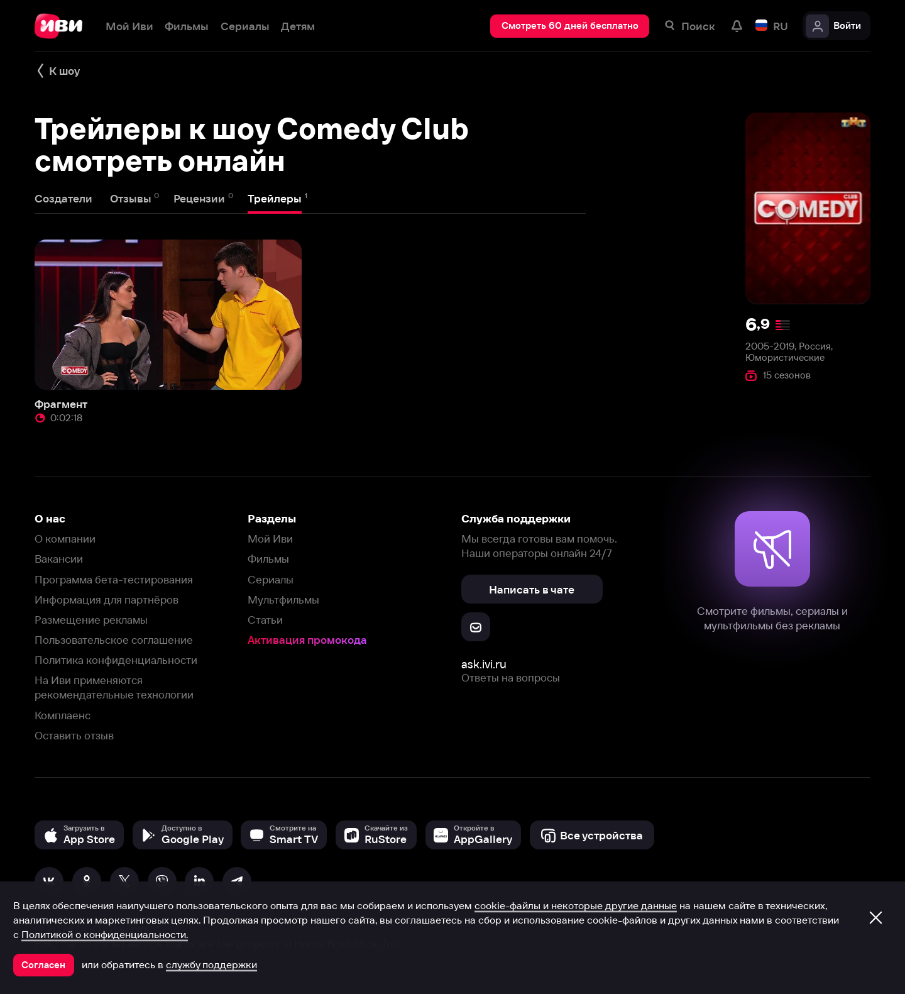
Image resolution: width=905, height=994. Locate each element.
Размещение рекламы (91, 620)
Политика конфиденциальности (116, 660)
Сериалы (270, 579)
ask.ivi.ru (484, 664)
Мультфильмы (283, 599)
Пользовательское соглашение (114, 640)
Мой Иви (270, 538)
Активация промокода (307, 640)
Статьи (265, 620)
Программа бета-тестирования (114, 579)
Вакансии (59, 559)
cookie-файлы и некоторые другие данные (575, 905)
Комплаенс (62, 715)
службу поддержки (211, 964)
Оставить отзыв (74, 735)
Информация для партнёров (106, 599)
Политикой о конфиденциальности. (104, 934)
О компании (65, 538)
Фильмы (268, 559)
